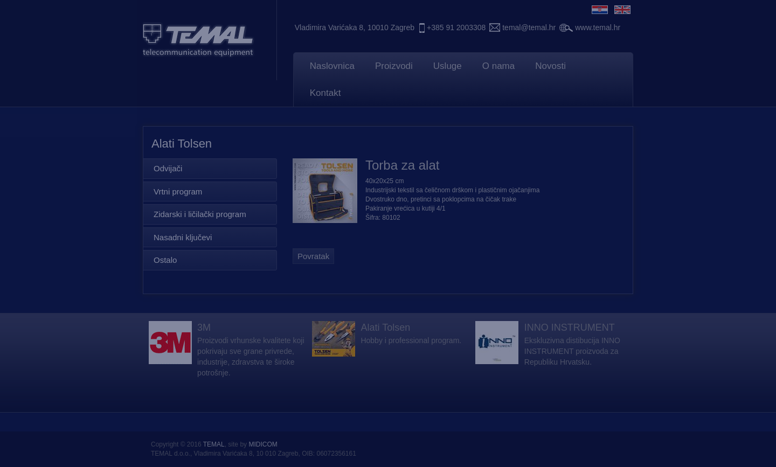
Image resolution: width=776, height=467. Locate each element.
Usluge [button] (447, 66)
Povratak (313, 256)
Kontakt (325, 93)
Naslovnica (332, 66)
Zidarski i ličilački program (200, 214)
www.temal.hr (597, 27)
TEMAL (214, 444)
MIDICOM (262, 444)
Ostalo (165, 259)
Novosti (550, 66)
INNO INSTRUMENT (569, 327)
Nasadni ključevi (183, 237)
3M (204, 327)
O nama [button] (498, 66)
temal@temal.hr (529, 27)
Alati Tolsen (385, 327)
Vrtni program (178, 191)
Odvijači (168, 168)
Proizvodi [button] (394, 66)
